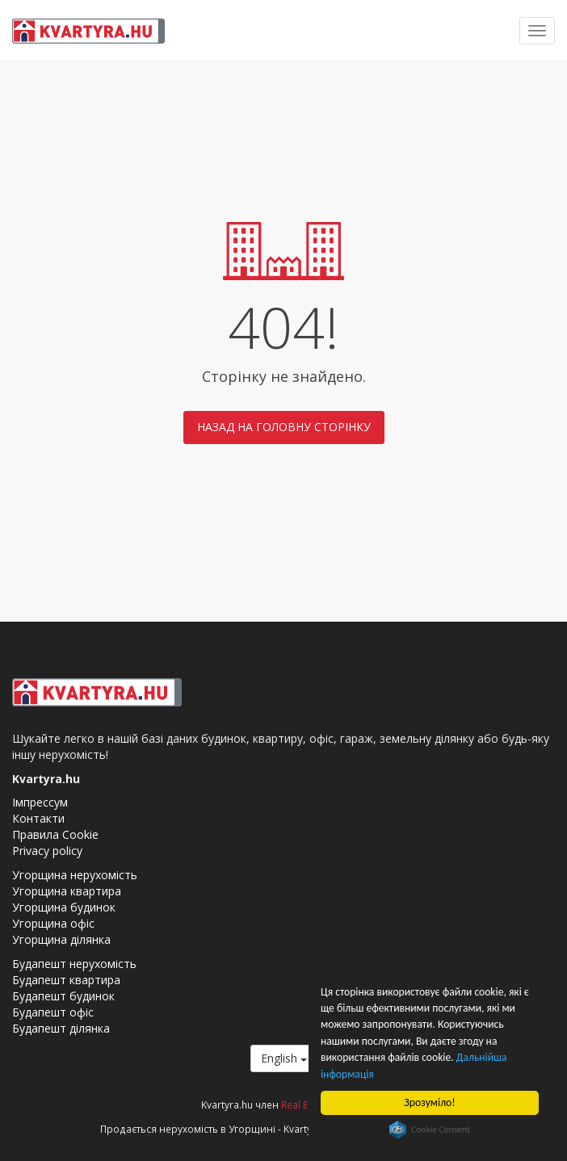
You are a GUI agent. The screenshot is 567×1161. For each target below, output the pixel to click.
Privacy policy (47, 850)
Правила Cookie (55, 834)
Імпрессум (40, 802)
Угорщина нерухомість (74, 874)
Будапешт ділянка (61, 1028)
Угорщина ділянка (61, 939)
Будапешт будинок (63, 996)
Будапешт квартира (66, 979)
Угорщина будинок (64, 907)
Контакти (38, 818)
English (284, 1058)
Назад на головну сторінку (284, 426)
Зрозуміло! (429, 1102)
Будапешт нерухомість (74, 963)
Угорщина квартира (66, 891)
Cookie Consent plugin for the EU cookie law (429, 1129)
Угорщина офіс (53, 923)
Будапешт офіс (53, 1012)
